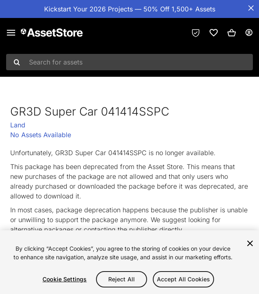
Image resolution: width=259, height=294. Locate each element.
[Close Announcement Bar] (251, 8)
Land (17, 125)
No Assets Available (40, 135)
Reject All (121, 279)
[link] (214, 33)
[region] (129, 262)
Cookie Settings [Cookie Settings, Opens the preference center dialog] (64, 279)
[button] (232, 33)
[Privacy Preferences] (196, 33)
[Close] (250, 243)
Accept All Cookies (183, 279)
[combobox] (129, 62)
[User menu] (249, 33)
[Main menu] (11, 32)
